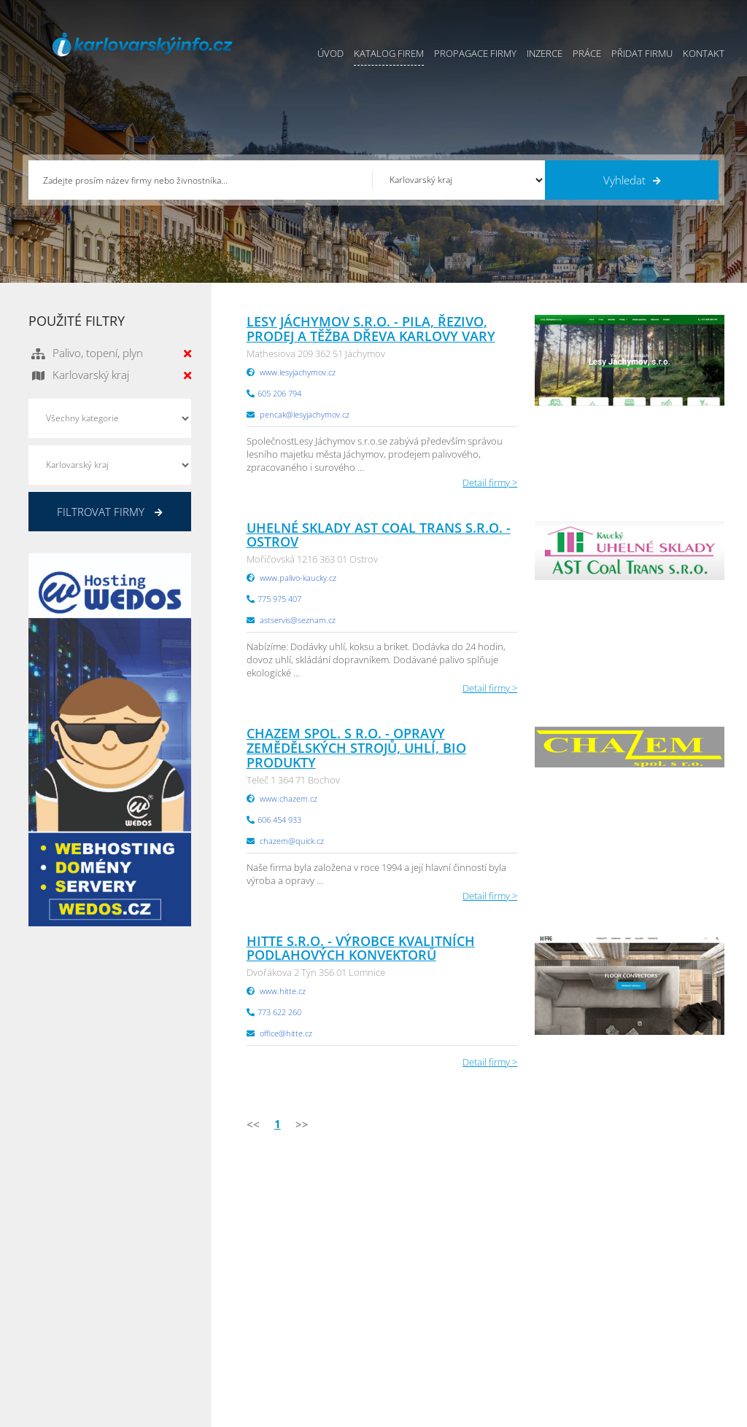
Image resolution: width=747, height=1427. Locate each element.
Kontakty (392, 1315)
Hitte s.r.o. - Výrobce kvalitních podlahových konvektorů (361, 948)
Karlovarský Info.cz (658, 1351)
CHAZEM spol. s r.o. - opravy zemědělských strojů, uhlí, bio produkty (356, 747)
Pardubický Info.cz (540, 1242)
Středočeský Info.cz (659, 1315)
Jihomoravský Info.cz (545, 1333)
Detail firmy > (489, 482)
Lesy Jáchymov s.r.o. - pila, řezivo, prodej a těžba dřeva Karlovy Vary (371, 329)
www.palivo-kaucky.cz (298, 577)
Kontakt (703, 53)
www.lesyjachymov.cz (298, 372)
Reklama (286, 1333)
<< (253, 1124)
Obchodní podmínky (418, 1260)
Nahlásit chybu (405, 1333)
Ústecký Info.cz (533, 1260)
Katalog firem (389, 53)
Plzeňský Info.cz (652, 1242)
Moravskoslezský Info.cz (552, 1279)
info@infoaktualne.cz (94, 1314)
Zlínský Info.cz (648, 1297)
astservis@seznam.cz (298, 619)
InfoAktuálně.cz (138, 1413)
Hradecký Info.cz (536, 1315)
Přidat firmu (642, 53)
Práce (587, 53)
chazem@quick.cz (292, 840)
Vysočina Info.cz (536, 1297)
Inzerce (544, 53)
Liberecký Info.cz (537, 1351)
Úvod (330, 53)
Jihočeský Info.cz (653, 1279)
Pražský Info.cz (650, 1260)
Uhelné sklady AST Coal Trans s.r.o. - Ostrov (379, 535)
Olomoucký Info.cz (658, 1333)
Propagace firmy (475, 53)
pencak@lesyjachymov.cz (304, 414)
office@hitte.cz (286, 1033)
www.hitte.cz (283, 990)
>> (302, 1124)
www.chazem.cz (288, 798)
